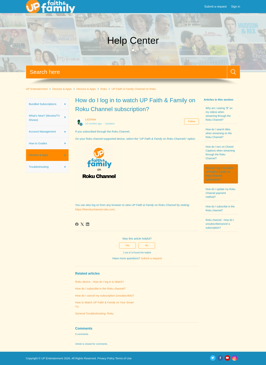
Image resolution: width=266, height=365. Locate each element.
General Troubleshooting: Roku (94, 313)
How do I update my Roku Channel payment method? (220, 193)
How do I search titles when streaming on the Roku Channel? (219, 133)
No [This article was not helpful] (146, 245)
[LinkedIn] (87, 224)
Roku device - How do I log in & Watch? (99, 281)
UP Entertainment (37, 88)
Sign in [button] (235, 6)
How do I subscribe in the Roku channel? (220, 208)
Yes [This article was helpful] (127, 245)
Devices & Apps (62, 88)
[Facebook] (77, 224)
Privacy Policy (106, 358)
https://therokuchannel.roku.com (95, 209)
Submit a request (215, 6)
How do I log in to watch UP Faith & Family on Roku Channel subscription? (219, 173)
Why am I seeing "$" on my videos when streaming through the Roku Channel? (219, 114)
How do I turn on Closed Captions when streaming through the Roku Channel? (220, 152)
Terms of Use (123, 358)
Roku (103, 88)
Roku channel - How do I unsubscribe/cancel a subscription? (220, 223)
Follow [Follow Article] (191, 121)
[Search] (126, 72)
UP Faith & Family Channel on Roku (134, 88)
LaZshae (90, 119)
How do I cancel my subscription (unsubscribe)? (104, 295)
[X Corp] (82, 224)
